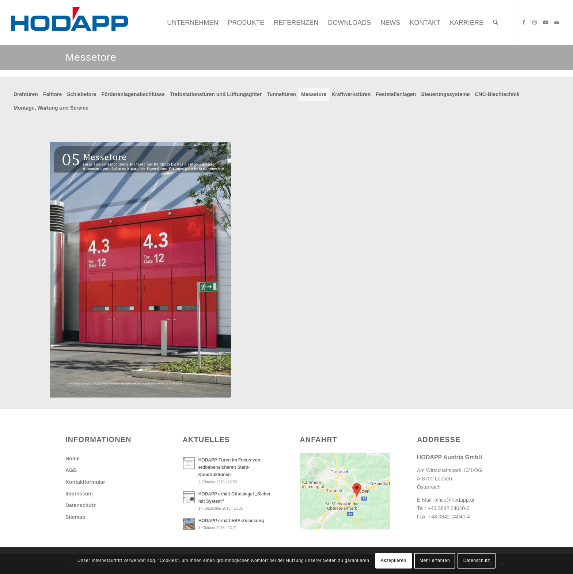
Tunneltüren (281, 94)
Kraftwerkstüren (351, 94)
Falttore (52, 94)
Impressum (79, 494)
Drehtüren (26, 94)
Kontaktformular (85, 482)
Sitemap (75, 517)
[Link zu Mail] (556, 22)
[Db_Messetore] (140, 270)
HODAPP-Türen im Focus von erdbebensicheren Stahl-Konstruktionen (229, 467)
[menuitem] (192, 22)
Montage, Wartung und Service (51, 108)
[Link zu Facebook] (523, 22)
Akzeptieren (393, 560)
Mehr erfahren (435, 560)
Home (72, 458)
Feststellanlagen (396, 94)
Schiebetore (81, 94)
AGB (71, 470)
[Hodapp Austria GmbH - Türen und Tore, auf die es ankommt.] (69, 22)
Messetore (313, 94)
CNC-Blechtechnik (497, 94)
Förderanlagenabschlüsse (133, 94)
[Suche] (495, 22)
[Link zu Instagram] (534, 22)
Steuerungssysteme (445, 94)
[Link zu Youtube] (545, 22)
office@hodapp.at (454, 500)
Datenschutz (80, 505)
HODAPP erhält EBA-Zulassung (231, 520)
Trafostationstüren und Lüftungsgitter (216, 94)
